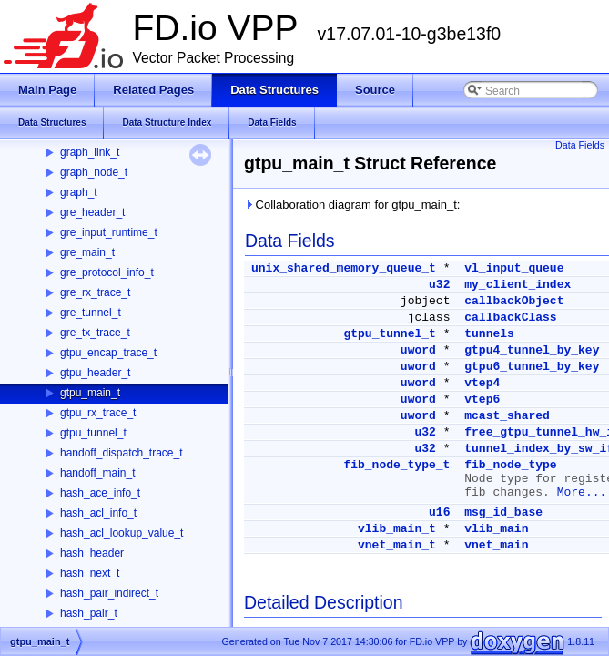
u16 (439, 512)
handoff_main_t (98, 472)
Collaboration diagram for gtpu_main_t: (352, 204)
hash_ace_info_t (100, 493)
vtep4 (482, 383)
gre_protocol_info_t (107, 272)
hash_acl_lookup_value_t (121, 533)
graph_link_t (89, 152)
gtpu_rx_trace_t (98, 412)
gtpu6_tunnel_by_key (531, 367)
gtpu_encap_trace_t (108, 352)
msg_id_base (503, 512)
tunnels (489, 334)
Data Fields (579, 144)
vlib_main (496, 529)
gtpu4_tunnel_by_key (531, 350)
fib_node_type (510, 465)
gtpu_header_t (95, 372)
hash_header (92, 553)
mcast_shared (507, 416)
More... (582, 492)
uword (418, 350)
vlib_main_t (397, 529)
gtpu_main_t (90, 392)
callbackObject (513, 301)
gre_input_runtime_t (108, 232)
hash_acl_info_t (98, 513)
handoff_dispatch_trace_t (121, 452)
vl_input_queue (513, 268)
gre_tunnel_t (90, 312)
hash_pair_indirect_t (109, 593)
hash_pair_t (88, 613)
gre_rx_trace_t (95, 292)
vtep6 (482, 399)
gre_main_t (87, 252)
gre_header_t (92, 212)
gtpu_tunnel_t (93, 432)
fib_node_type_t (396, 465)
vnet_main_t (397, 545)
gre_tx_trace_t (95, 332)
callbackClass (510, 317)
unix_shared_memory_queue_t (343, 268)
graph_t (78, 192)
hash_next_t (89, 573)
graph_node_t (93, 172)
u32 (439, 285)
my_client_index (517, 285)
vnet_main (496, 545)
